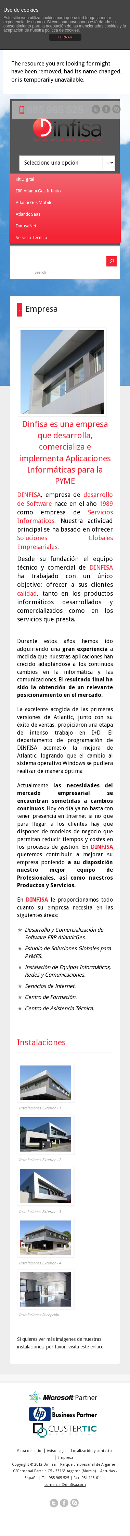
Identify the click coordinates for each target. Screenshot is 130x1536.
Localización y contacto (91, 1451)
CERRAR (65, 37)
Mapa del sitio (28, 1451)
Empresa (65, 1457)
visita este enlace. (86, 1346)
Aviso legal (56, 1451)
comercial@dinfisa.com (65, 1485)
